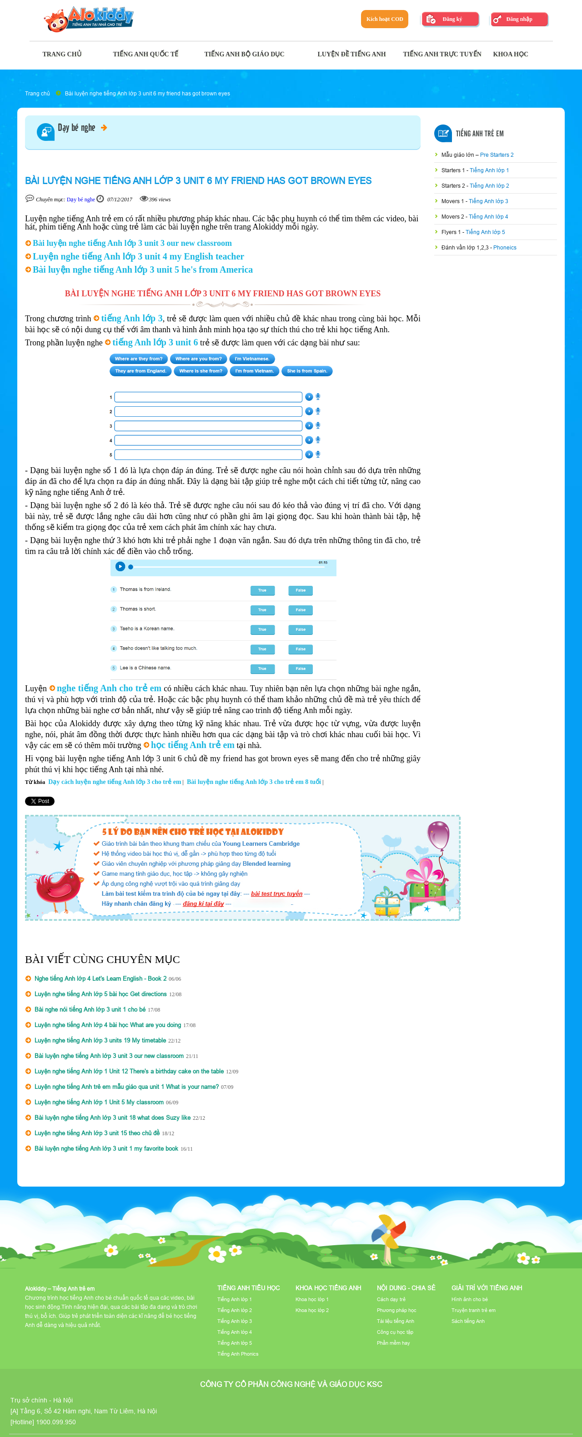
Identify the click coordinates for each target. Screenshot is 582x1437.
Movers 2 (454, 216)
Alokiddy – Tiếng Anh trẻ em (60, 1288)
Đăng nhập (519, 19)
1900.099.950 (56, 1422)
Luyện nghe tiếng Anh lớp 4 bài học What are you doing (108, 1024)
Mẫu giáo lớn (459, 154)
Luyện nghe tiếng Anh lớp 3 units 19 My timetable (100, 1040)
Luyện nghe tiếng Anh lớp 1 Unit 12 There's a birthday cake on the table (129, 1071)
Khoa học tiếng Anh (328, 1288)
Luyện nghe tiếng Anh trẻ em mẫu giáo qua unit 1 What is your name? (127, 1086)
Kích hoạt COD (384, 19)
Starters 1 (454, 170)
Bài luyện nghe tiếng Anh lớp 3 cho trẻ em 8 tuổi (254, 781)
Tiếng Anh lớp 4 (488, 216)
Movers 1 (454, 201)
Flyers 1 (452, 232)
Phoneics (505, 247)
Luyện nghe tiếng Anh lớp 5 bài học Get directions (101, 994)
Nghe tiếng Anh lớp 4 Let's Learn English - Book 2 (100, 978)
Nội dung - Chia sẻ (406, 1288)
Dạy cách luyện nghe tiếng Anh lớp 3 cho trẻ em (114, 781)
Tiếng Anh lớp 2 (489, 185)
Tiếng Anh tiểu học (248, 1288)
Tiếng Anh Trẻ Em (480, 134)
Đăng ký (452, 19)
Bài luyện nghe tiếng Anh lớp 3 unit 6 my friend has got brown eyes (147, 93)
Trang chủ (37, 93)
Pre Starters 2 (497, 154)
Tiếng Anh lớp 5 (485, 232)
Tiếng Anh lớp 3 (488, 201)
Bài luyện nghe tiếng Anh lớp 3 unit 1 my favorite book (106, 1148)
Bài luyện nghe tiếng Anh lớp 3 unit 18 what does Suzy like (113, 1117)
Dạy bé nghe (82, 128)
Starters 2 (454, 185)
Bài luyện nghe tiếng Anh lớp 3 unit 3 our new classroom (109, 1055)
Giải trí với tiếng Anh (487, 1288)
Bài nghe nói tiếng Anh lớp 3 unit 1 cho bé (90, 1009)
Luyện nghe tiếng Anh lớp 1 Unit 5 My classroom (99, 1102)
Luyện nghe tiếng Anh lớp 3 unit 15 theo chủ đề (97, 1133)
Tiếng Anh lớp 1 (489, 170)
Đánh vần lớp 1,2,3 (466, 247)
